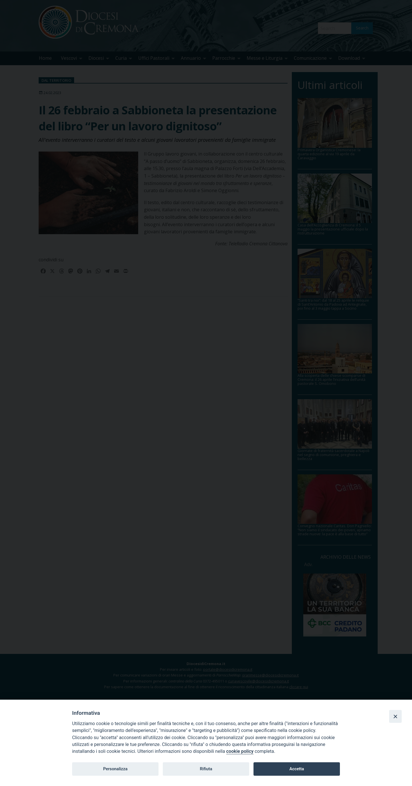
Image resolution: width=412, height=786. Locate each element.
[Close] (395, 716)
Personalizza (115, 768)
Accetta (296, 768)
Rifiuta (206, 768)
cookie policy (239, 751)
